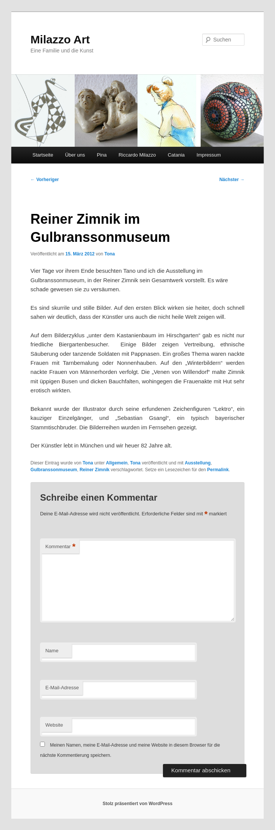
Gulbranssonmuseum (54, 469)
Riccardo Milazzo (137, 155)
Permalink (218, 469)
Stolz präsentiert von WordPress (137, 803)
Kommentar (60, 546)
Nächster (231, 179)
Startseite (42, 155)
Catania (176, 155)
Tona (109, 254)
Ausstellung (198, 463)
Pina (102, 155)
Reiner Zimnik (94, 469)
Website (54, 725)
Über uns (75, 155)
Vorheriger (45, 179)
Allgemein (117, 463)
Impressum (209, 155)
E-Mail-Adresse (62, 687)
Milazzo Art (60, 39)
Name (51, 650)
